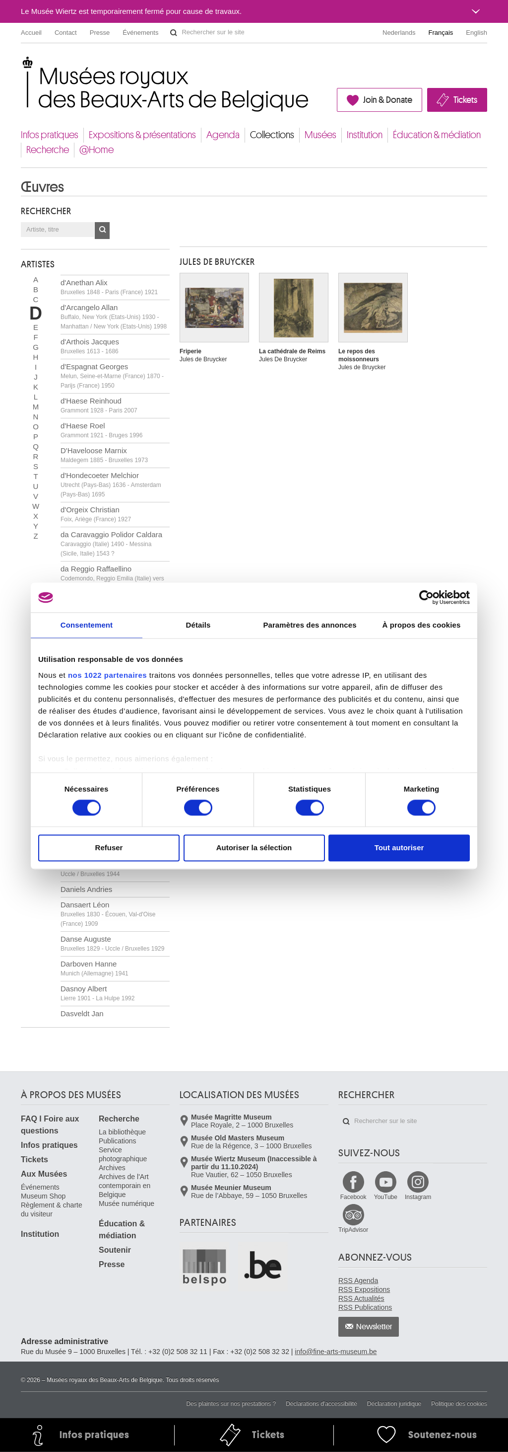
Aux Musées (44, 1174)
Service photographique (123, 1154)
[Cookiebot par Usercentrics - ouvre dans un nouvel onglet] (426, 597)
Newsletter (374, 1327)
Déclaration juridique (394, 1403)
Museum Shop (43, 1196)
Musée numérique (126, 1204)
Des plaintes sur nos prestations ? (231, 1403)
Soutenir (115, 1250)
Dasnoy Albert (97, 993)
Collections (272, 135)
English (476, 32)
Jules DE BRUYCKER (217, 261)
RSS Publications (365, 1307)
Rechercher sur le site (173, 32)
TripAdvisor (353, 1229)
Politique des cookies (459, 1403)
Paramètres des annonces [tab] (309, 625)
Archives (112, 1168)
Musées (320, 135)
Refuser (109, 848)
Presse (100, 32)
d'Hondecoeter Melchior (111, 484)
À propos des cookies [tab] (421, 625)
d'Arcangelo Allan (114, 316)
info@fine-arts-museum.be (336, 1352)
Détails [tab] (198, 625)
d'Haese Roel (101, 430)
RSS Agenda (358, 1281)
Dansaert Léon (108, 913)
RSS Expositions (364, 1289)
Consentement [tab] (87, 625)
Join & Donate (387, 99)
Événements (140, 32)
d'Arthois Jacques (90, 346)
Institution (364, 135)
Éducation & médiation (437, 135)
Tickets (465, 99)
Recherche (47, 150)
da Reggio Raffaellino (112, 578)
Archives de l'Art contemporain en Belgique (124, 1186)
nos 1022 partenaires (107, 675)
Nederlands (399, 32)
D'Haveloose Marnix (104, 455)
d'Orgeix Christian (96, 514)
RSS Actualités (361, 1298)
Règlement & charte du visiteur (51, 1209)
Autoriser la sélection (254, 848)
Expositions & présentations (142, 135)
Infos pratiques (49, 135)
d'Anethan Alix (109, 287)
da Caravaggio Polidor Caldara (111, 543)
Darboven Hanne (94, 968)
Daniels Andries (86, 889)
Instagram (418, 1197)
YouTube (385, 1197)
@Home (96, 150)
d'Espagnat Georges (112, 375)
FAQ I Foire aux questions (50, 1125)
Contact (66, 32)
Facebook (353, 1197)
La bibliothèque (122, 1132)
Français (441, 32)
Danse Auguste (112, 943)
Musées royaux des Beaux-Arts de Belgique (21, 64)
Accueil (31, 32)
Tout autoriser (399, 848)
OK (102, 230)
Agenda (223, 135)
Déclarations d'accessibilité (321, 1403)
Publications (117, 1141)
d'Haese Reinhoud (99, 405)
